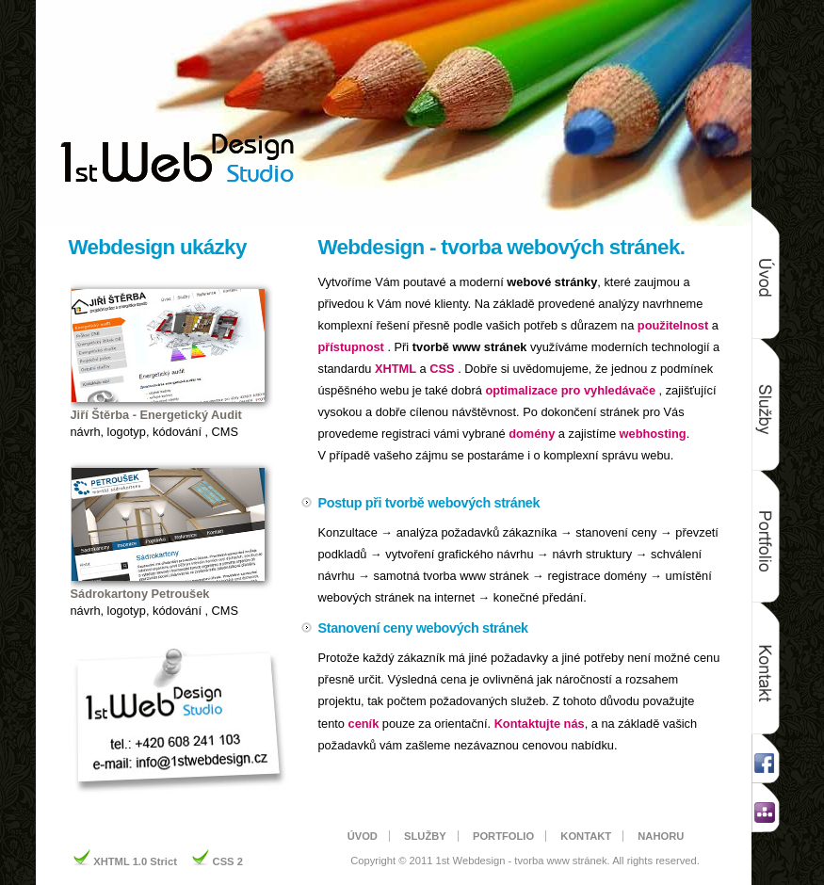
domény (532, 433)
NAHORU (661, 836)
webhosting (653, 433)
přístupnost (351, 347)
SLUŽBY (425, 836)
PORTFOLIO (503, 836)
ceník (364, 723)
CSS (441, 369)
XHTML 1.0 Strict (136, 861)
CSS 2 (228, 861)
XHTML (395, 369)
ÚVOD (362, 836)
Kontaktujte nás (539, 723)
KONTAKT (585, 836)
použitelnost (673, 325)
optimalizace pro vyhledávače (570, 390)
